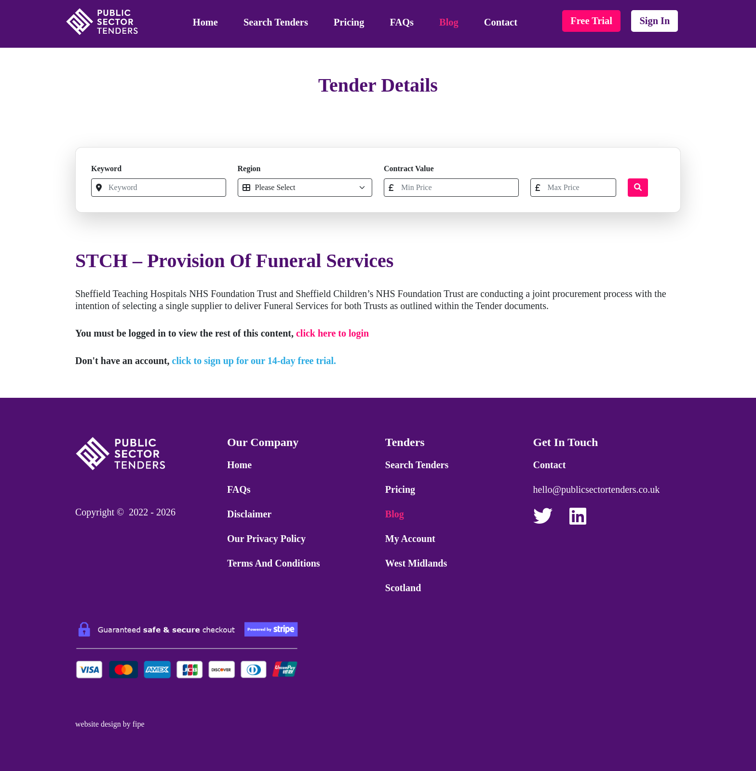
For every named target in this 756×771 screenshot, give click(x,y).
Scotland (403, 587)
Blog (449, 22)
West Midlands (416, 563)
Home (205, 22)
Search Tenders (275, 22)
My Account (410, 538)
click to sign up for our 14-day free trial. (254, 360)
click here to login (332, 333)
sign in (654, 20)
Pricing (349, 22)
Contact (500, 22)
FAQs (402, 22)
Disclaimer (249, 514)
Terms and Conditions (273, 563)
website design (98, 724)
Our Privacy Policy (266, 538)
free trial (591, 20)
